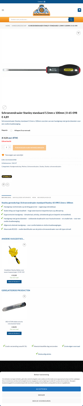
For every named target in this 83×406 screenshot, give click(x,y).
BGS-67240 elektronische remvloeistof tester (14, 323)
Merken (24, 166)
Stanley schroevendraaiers (53, 166)
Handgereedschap (19, 26)
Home (8, 26)
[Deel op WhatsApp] (3, 184)
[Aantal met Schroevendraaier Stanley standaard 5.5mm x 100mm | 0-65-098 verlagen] (3, 147)
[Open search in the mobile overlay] (41, 19)
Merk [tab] (34, 197)
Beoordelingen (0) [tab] (44, 197)
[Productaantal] (6, 147)
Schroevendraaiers (33, 166)
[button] (3, 10)
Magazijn (4, 130)
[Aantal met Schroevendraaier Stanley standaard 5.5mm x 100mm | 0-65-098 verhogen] (10, 147)
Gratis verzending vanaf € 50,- (16, 346)
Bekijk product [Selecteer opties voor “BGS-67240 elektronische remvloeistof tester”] (14, 333)
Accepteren (41, 389)
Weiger (41, 395)
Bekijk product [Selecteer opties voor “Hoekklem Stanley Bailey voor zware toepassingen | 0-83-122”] (14, 281)
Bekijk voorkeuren (41, 401)
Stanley (42, 166)
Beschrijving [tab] (6, 197)
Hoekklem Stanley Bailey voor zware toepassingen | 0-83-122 (14, 271)
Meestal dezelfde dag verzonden (46, 346)
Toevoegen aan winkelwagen (29, 148)
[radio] (21, 130)
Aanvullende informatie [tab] (22, 197)
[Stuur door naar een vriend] (7, 184)
